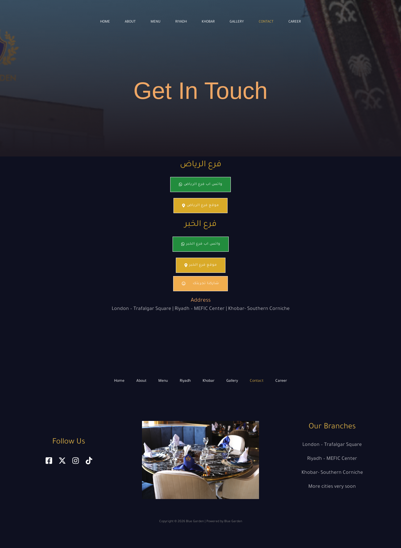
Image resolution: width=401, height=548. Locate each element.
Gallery (237, 22)
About (130, 22)
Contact (266, 22)
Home (105, 22)
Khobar (208, 22)
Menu (155, 22)
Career (294, 22)
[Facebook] (49, 460)
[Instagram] (75, 460)
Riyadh (181, 22)
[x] (62, 460)
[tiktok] (89, 460)
